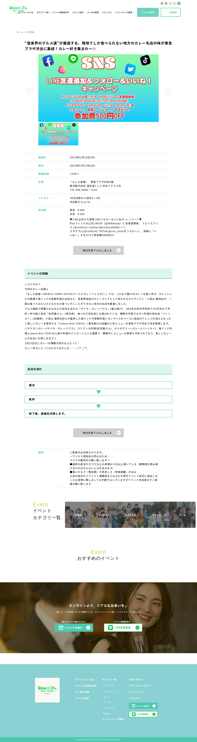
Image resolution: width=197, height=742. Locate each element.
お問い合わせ (136, 679)
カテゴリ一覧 (42, 12)
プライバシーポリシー (141, 685)
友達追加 (173, 12)
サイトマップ (136, 692)
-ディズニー (108, 702)
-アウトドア (108, 685)
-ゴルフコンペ (109, 691)
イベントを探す (148, 12)
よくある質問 (93, 12)
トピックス (107, 12)
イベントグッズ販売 (123, 12)
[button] (168, 91)
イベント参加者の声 (60, 12)
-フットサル (108, 708)
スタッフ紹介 (78, 12)
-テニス (106, 696)
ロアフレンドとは (84, 679)
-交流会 (106, 713)
